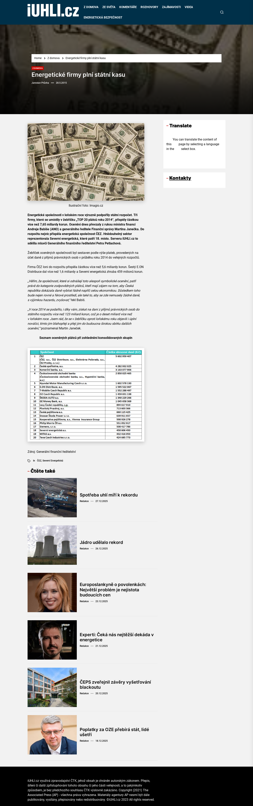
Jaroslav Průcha (40, 82)
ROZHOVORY (149, 7)
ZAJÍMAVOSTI (171, 7)
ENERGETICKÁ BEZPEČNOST (103, 17)
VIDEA (189, 7)
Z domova (37, 68)
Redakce (84, 501)
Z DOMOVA (91, 7)
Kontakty (180, 178)
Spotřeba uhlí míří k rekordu (109, 494)
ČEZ (39, 460)
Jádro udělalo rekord (101, 542)
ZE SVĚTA (108, 7)
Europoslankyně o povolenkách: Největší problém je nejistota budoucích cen (113, 589)
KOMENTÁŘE (128, 7)
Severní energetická (53, 460)
